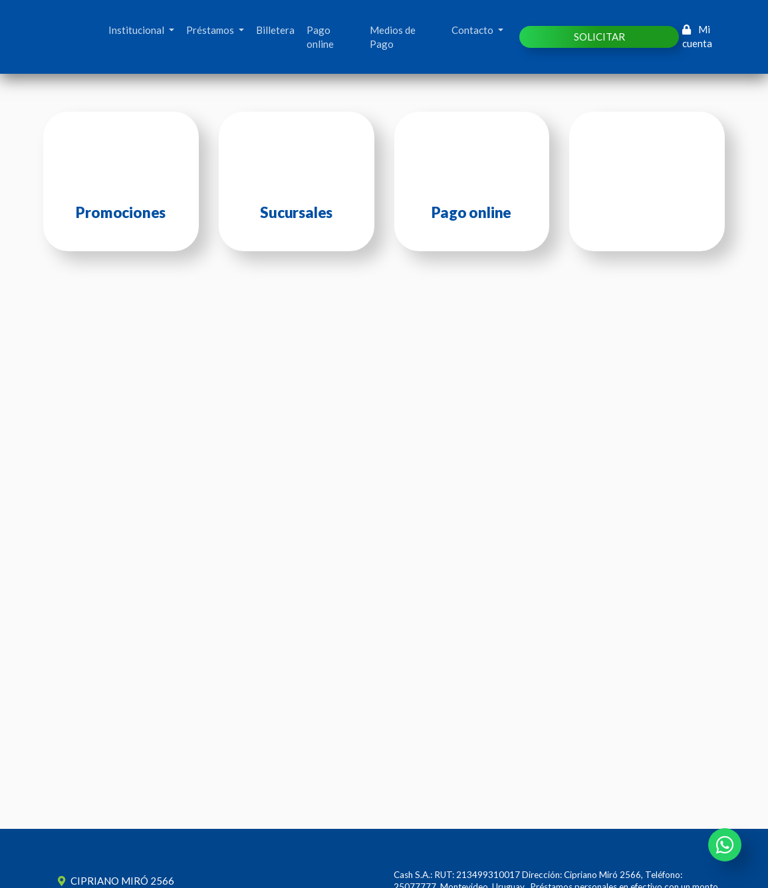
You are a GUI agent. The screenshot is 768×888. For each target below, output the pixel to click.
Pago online (320, 37)
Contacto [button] (473, 30)
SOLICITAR (599, 37)
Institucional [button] (137, 30)
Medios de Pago (393, 37)
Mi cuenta (697, 36)
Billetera (275, 30)
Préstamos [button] (211, 30)
